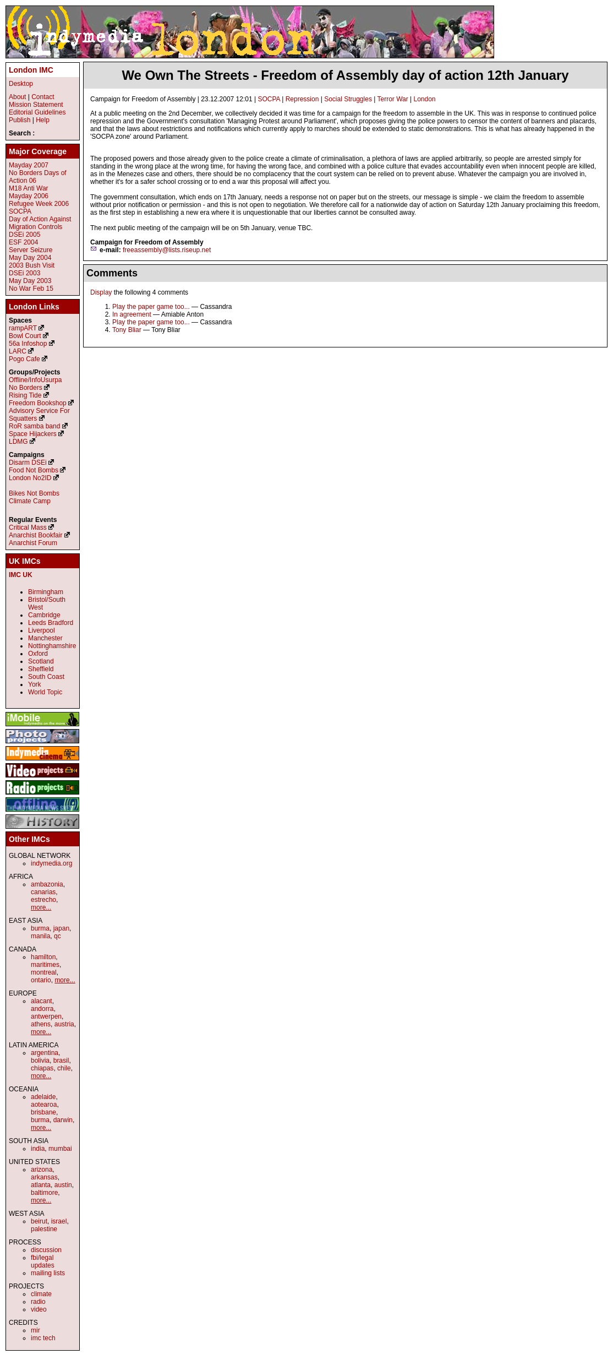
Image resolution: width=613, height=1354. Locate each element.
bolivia (40, 1060)
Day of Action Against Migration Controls (40, 223)
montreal (44, 972)
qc (57, 936)
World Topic (45, 692)
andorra (42, 1009)
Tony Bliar (126, 330)
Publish (19, 120)
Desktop (21, 84)
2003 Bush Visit (31, 265)
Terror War (392, 99)
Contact (42, 97)
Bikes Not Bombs (34, 493)
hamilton (43, 957)
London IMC (31, 70)
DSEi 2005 (24, 234)
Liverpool (41, 630)
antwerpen (46, 1016)
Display (101, 292)
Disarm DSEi (28, 462)
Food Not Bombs (33, 470)
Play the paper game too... (151, 307)
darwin (63, 1120)
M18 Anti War (28, 188)
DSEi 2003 (24, 273)
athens (41, 1024)
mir (35, 1330)
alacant (41, 1001)
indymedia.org (51, 863)
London (425, 99)
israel (59, 1221)
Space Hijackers (33, 434)
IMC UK (20, 575)
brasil (61, 1060)
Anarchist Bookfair (35, 535)
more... (41, 907)
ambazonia (47, 884)
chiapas (42, 1068)
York (34, 684)
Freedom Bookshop (38, 403)
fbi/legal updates (42, 1261)
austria (64, 1024)
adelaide (43, 1097)
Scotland (41, 661)
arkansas (44, 1177)
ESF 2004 (23, 242)
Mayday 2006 (28, 196)
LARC (17, 351)
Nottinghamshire (52, 646)
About (17, 97)
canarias (43, 892)
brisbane (43, 1112)
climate (41, 1294)
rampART (23, 328)
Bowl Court (25, 336)
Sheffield (40, 669)
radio (38, 1302)
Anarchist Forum (33, 543)
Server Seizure (30, 250)
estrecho (43, 900)
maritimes (45, 965)
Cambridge (44, 615)
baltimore (44, 1193)
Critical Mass (28, 527)
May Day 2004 (30, 258)
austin (63, 1185)
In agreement (131, 314)
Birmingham (45, 592)
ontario (41, 980)
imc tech (43, 1338)
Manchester (45, 638)
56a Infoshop (28, 343)
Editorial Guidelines (37, 112)
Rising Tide (26, 395)
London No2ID (30, 478)
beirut (39, 1221)
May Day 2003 (30, 281)
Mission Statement (36, 104)
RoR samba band (34, 426)
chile (64, 1068)
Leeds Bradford (50, 623)
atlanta (41, 1185)
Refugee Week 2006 (39, 204)
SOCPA (269, 99)
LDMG (18, 441)
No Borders (25, 387)
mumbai (60, 1148)
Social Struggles (348, 99)
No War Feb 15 (31, 288)
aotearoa (44, 1104)
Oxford (38, 653)
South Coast (46, 677)
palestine (44, 1229)
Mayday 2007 (28, 165)
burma (40, 928)
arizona (41, 1169)
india (38, 1148)
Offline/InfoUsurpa (35, 380)
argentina (44, 1053)
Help (43, 120)
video (39, 1309)
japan (61, 928)
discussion (46, 1250)
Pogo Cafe (24, 359)
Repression (302, 99)
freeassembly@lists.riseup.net (167, 250)
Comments (112, 273)
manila (40, 936)
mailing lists (48, 1273)
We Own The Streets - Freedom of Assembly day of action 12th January (345, 75)
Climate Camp (30, 501)
